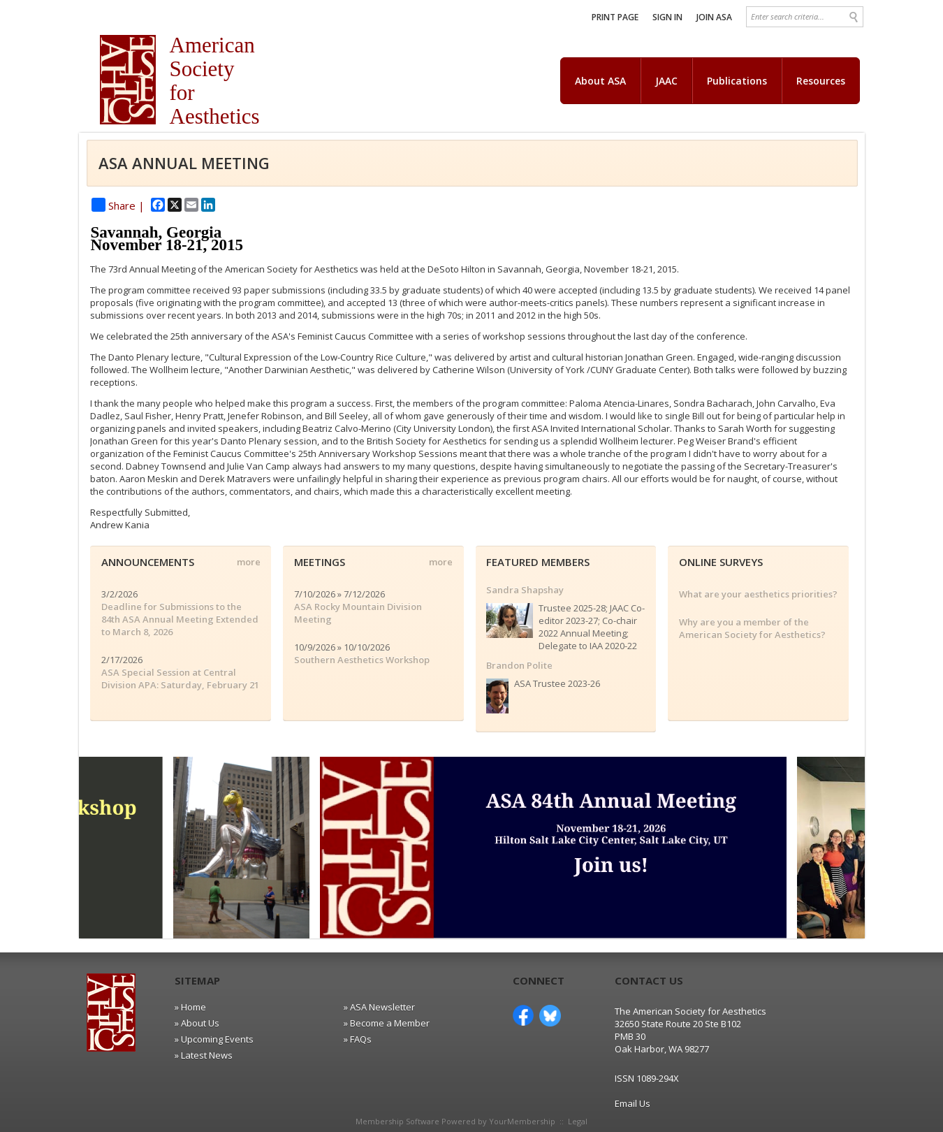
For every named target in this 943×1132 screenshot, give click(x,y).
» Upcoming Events (214, 1039)
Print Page (615, 17)
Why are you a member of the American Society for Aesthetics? (752, 628)
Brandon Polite (519, 665)
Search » (854, 17)
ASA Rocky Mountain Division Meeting (358, 612)
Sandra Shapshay (525, 589)
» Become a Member (387, 1023)
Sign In (667, 17)
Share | (118, 205)
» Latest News (204, 1055)
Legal (577, 1121)
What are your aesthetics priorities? (758, 594)
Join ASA (714, 17)
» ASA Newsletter (379, 1007)
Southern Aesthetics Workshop (362, 659)
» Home (190, 1007)
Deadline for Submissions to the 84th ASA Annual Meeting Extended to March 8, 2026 (179, 619)
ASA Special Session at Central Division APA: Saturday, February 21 (180, 678)
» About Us (197, 1023)
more (249, 562)
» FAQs (358, 1039)
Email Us (632, 1103)
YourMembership (522, 1121)
